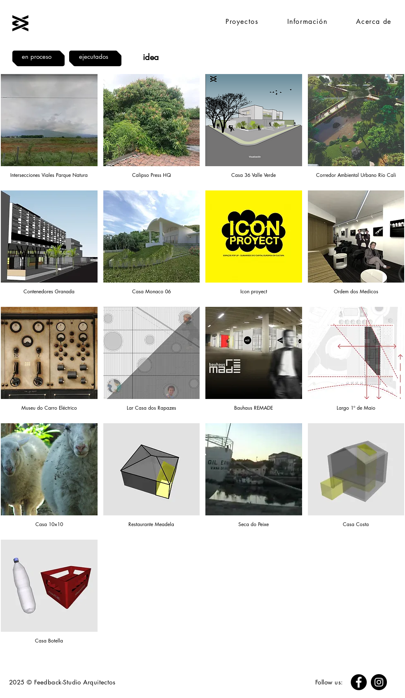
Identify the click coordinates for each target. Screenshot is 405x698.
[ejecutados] (93, 57)
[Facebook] (359, 682)
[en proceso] (36, 57)
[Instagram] (379, 682)
